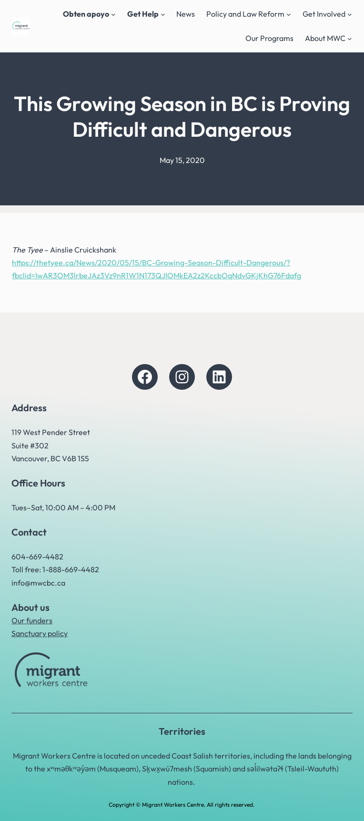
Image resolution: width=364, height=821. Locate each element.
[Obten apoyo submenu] (113, 14)
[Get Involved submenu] (349, 14)
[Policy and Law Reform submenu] (288, 14)
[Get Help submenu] (163, 14)
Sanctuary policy (39, 633)
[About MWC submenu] (349, 38)
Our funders (31, 620)
